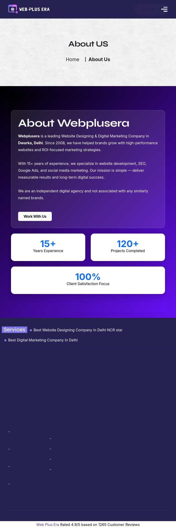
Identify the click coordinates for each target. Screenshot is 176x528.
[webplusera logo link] (28, 8)
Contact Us (135, 9)
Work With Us (35, 216)
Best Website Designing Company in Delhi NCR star (76, 330)
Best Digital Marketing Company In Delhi (41, 340)
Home (72, 59)
